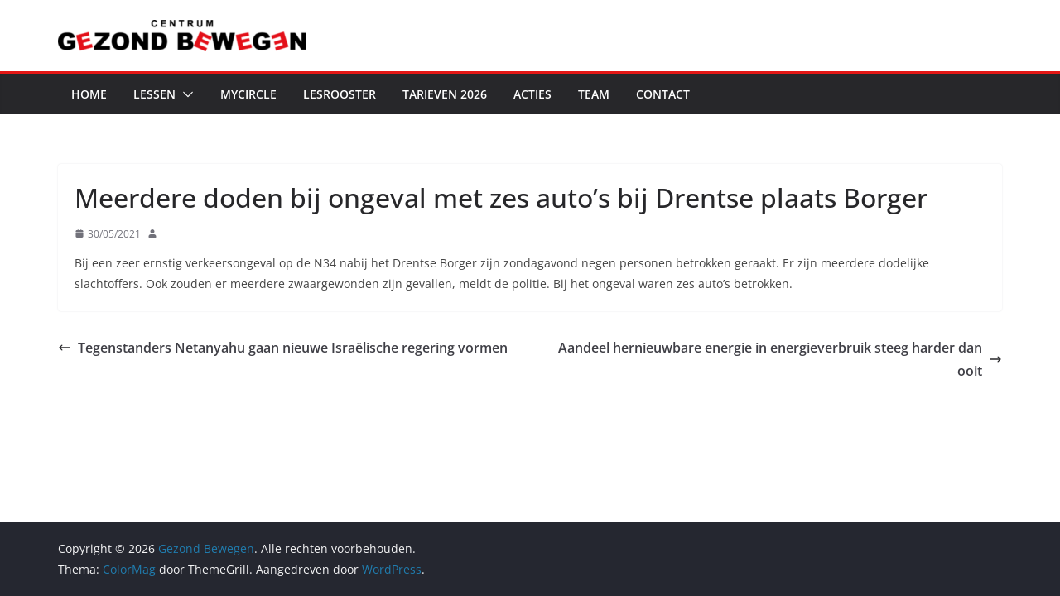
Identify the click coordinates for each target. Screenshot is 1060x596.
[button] (185, 94)
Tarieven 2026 (444, 94)
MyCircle (248, 94)
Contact (663, 94)
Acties (532, 94)
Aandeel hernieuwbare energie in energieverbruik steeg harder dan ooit (780, 360)
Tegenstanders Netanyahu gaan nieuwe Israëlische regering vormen (283, 348)
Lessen (154, 94)
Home (89, 94)
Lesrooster (339, 94)
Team (594, 94)
